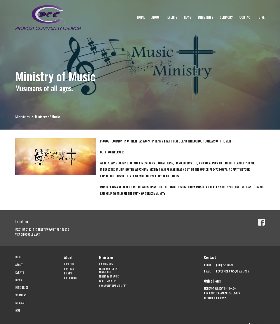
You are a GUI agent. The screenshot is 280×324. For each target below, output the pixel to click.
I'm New (68, 273)
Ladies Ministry (108, 281)
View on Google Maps (27, 235)
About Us (69, 264)
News (187, 17)
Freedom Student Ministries (109, 270)
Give (262, 17)
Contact (245, 17)
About (156, 17)
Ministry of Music (109, 276)
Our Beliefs (70, 278)
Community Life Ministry (113, 286)
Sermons (226, 17)
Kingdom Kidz (106, 264)
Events (172, 17)
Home (141, 17)
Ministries (205, 17)
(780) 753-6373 (224, 265)
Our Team (69, 269)
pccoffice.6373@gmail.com (232, 271)
